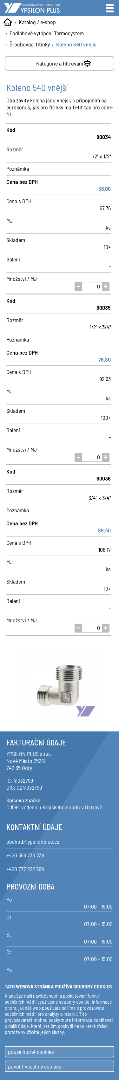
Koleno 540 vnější (76, 44)
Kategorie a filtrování (64, 62)
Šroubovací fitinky (30, 44)
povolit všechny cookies (34, 1066)
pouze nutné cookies (31, 1051)
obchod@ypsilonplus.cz (32, 841)
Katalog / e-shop (37, 21)
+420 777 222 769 (25, 868)
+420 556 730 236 (25, 855)
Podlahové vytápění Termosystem (47, 33)
